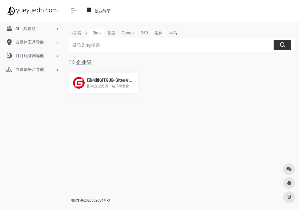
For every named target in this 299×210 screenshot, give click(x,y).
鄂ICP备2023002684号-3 (90, 200)
